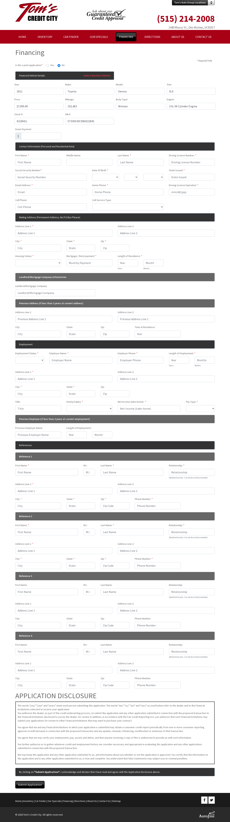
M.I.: (86, 465)
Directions (80, 801)
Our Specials (54, 801)
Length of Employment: (182, 353)
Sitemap (116, 801)
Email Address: (24, 185)
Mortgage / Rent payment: (81, 256)
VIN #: (68, 114)
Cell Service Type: (101, 200)
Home (18, 801)
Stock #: (18, 114)
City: (18, 241)
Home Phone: (100, 185)
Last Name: (124, 155)
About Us (92, 801)
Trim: (169, 84)
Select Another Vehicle (97, 75)
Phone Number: (144, 499)
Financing (68, 801)
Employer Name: (58, 353)
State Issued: (177, 170)
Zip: (103, 241)
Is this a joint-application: (29, 65)
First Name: (22, 155)
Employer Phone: (127, 353)
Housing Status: (24, 256)
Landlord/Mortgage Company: (31, 286)
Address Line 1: (24, 226)
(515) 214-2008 (186, 18)
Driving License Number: (182, 155)
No (63, 65)
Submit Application (30, 784)
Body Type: (122, 99)
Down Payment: (23, 129)
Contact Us (104, 801)
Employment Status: (26, 353)
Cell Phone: (21, 200)
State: (70, 241)
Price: (17, 99)
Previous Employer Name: (29, 428)
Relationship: (176, 465)
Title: (17, 401)
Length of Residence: (130, 256)
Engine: (170, 99)
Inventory (28, 801)
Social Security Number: (28, 170)
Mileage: (69, 99)
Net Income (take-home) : (132, 401)
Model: (119, 84)
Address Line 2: (126, 226)
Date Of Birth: (100, 170)
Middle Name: (73, 155)
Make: (68, 84)
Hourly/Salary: (74, 401)
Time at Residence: (145, 327)
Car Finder (40, 801)
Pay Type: (192, 401)
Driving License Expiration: (183, 185)
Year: (17, 84)
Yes (52, 65)
